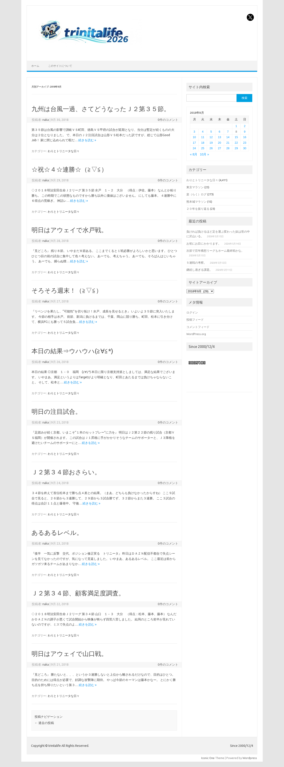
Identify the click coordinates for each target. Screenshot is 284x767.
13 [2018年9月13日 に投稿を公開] (219, 137)
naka (45, 120)
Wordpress (250, 757)
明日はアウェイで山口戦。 (69, 653)
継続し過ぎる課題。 (199, 269)
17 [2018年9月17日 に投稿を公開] (194, 142)
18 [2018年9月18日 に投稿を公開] (202, 142)
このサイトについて (60, 65)
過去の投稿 (44, 723)
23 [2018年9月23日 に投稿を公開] (244, 142)
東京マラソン (195, 187)
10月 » (204, 154)
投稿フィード (195, 319)
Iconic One (208, 757)
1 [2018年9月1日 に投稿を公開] (236, 126)
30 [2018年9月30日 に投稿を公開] (244, 148)
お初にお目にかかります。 (203, 243)
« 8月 (193, 154)
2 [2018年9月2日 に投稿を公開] (244, 126)
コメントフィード (197, 326)
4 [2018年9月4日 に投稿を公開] (202, 131)
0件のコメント (168, 120)
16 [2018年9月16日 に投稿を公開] (244, 137)
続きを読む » (87, 140)
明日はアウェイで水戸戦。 (69, 229)
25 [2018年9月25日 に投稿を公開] (202, 148)
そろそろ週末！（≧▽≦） (67, 290)
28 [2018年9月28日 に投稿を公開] (227, 148)
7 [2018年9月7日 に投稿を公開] (228, 131)
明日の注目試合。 (56, 411)
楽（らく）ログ (196, 194)
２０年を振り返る (197, 208)
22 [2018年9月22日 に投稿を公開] (236, 142)
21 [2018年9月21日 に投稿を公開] (227, 142)
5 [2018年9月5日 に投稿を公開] (211, 131)
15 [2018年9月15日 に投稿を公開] (236, 137)
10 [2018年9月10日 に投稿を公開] (194, 137)
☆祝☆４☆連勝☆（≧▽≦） (69, 169)
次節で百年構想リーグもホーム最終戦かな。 (215, 250)
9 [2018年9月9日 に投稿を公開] (244, 131)
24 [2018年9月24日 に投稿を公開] (194, 148)
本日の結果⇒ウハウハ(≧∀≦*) (72, 350)
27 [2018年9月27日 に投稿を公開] (219, 148)
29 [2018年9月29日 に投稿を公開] (236, 148)
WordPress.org (196, 333)
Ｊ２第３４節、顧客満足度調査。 (78, 593)
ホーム (35, 65)
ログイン (192, 312)
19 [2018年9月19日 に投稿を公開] (211, 142)
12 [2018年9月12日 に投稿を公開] (211, 137)
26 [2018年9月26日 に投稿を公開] (211, 148)
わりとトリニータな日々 (63, 151)
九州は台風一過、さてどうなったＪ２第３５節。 (101, 108)
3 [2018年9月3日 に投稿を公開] (194, 131)
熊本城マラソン (196, 201)
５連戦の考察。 (196, 262)
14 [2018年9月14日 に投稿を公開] (227, 137)
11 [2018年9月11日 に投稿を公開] (202, 137)
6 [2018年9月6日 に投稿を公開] (219, 131)
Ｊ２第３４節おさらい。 (66, 472)
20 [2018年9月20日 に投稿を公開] (219, 142)
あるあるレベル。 (57, 532)
